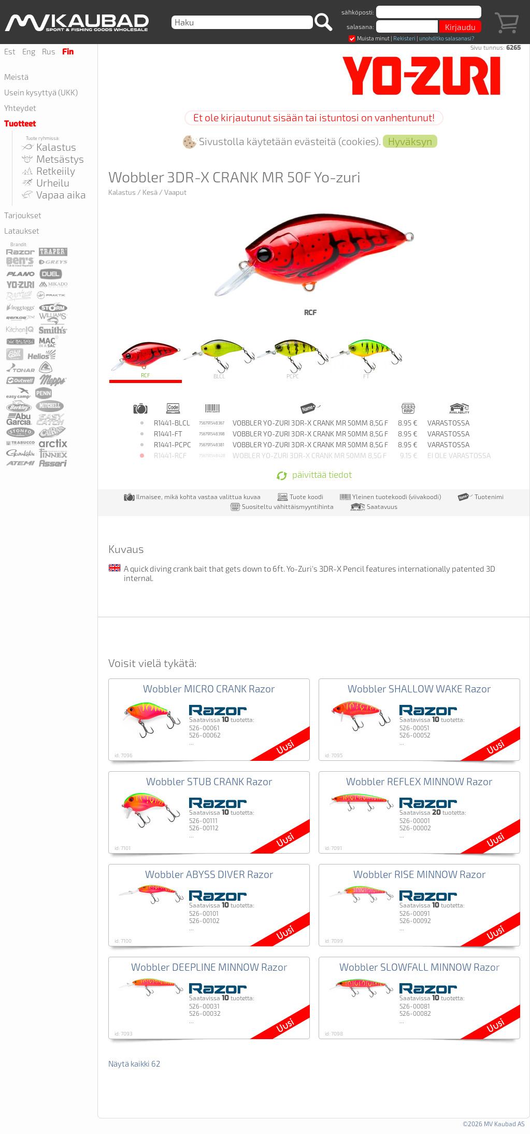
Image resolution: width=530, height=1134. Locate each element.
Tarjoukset (22, 215)
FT (366, 359)
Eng (28, 51)
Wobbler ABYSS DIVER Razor (209, 874)
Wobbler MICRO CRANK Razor (209, 688)
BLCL (219, 359)
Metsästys (52, 159)
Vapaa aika (53, 195)
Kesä (149, 192)
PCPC (292, 359)
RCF (145, 359)
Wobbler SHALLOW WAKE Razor (419, 688)
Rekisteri (404, 38)
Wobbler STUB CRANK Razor (209, 781)
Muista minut (369, 38)
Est (10, 51)
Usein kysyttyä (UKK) (41, 92)
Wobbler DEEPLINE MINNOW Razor (209, 967)
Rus (48, 51)
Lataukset (21, 230)
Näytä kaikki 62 (134, 1063)
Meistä (16, 76)
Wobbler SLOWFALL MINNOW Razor (419, 967)
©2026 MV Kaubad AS (494, 1123)
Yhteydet (20, 107)
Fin (68, 52)
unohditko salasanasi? (446, 38)
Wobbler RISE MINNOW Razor (419, 874)
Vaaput (175, 192)
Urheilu (44, 183)
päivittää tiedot (314, 475)
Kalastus (48, 147)
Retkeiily (47, 171)
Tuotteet (20, 124)
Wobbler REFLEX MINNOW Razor (419, 781)
